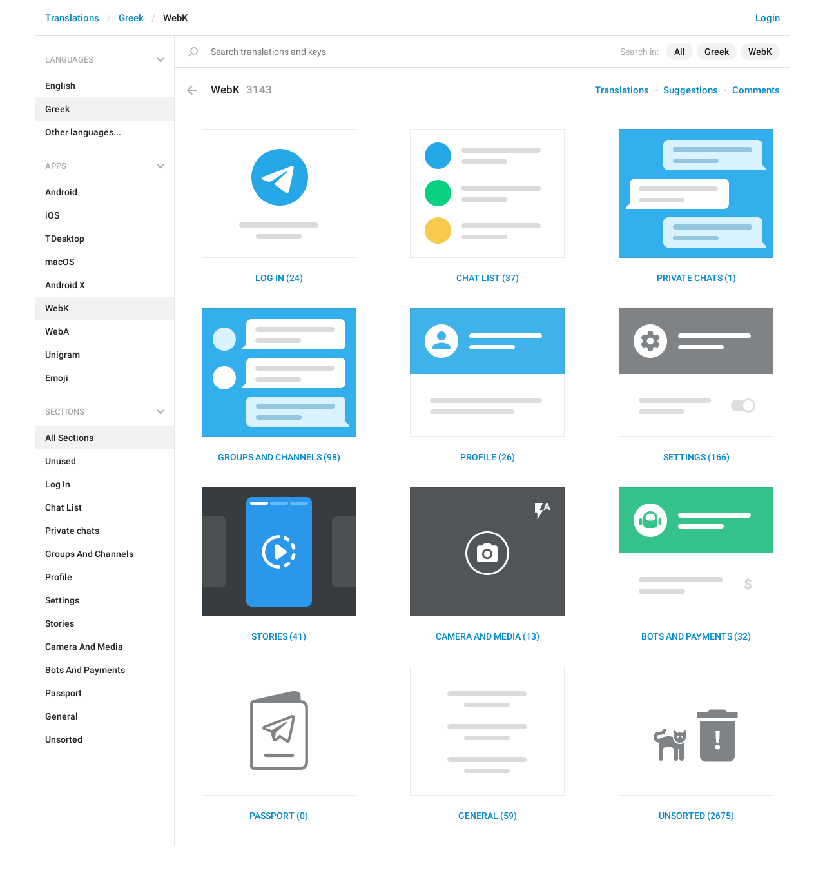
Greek (131, 18)
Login (767, 18)
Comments (756, 90)
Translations (72, 18)
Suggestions (690, 90)
